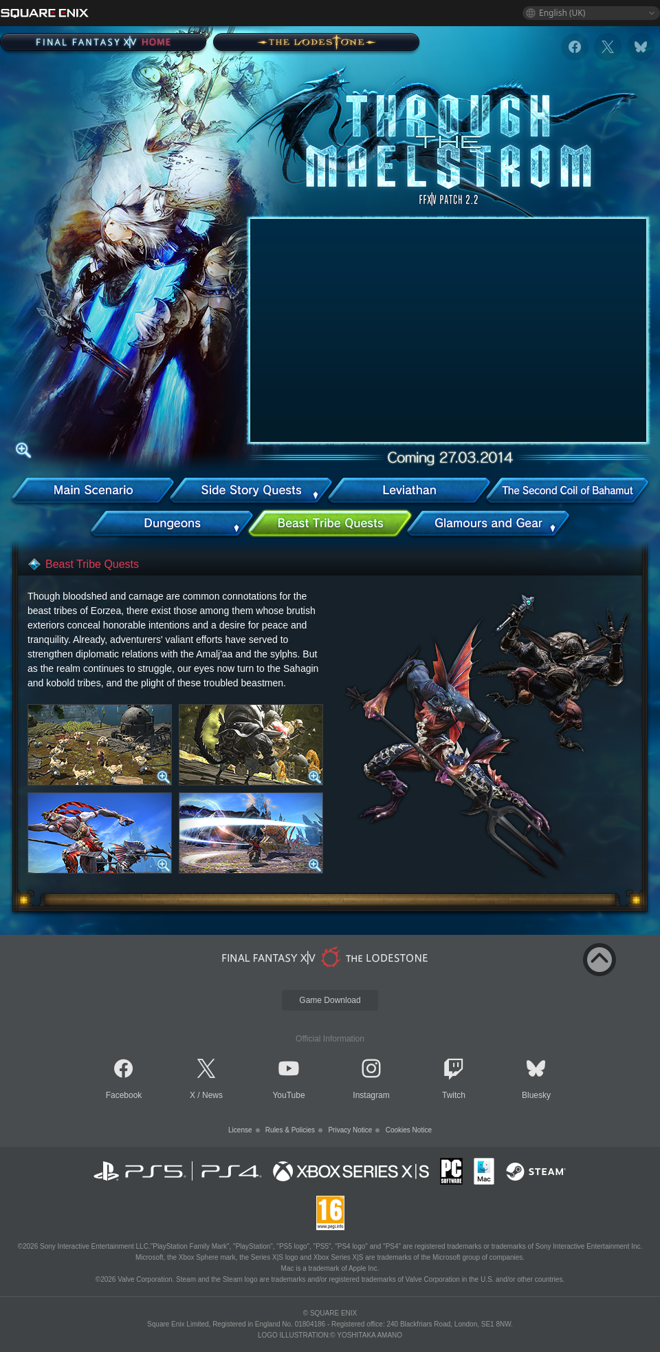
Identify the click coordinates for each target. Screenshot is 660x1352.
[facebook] (574, 47)
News (212, 1095)
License (240, 1130)
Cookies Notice (409, 1130)
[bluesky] (640, 47)
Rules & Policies (290, 1130)
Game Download (329, 1000)
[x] (608, 47)
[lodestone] (327, 957)
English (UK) (562, 13)
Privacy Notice (350, 1130)
